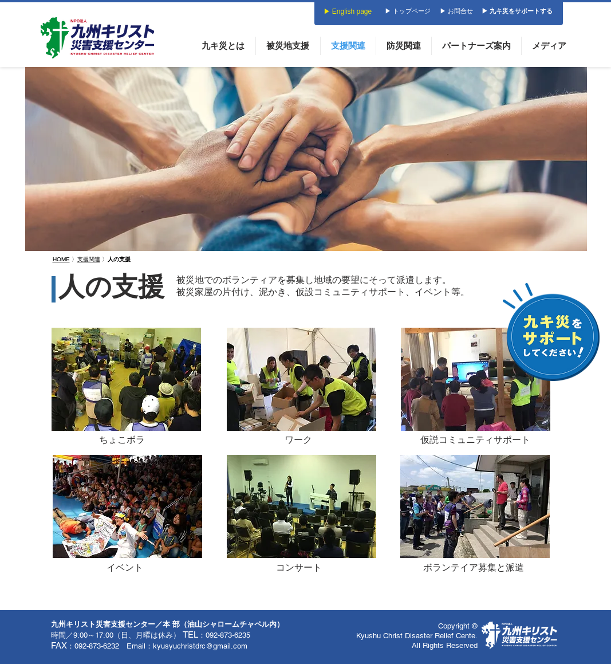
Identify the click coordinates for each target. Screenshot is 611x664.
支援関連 (88, 259)
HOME (61, 259)
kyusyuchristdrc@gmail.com (200, 646)
